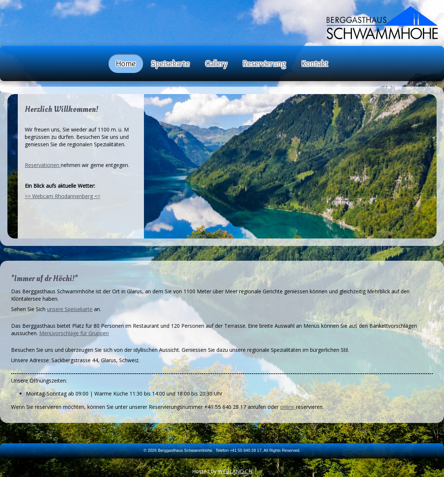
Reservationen (43, 165)
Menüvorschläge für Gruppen (74, 333)
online (288, 406)
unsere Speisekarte (69, 309)
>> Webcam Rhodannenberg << (62, 196)
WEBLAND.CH (235, 471)
